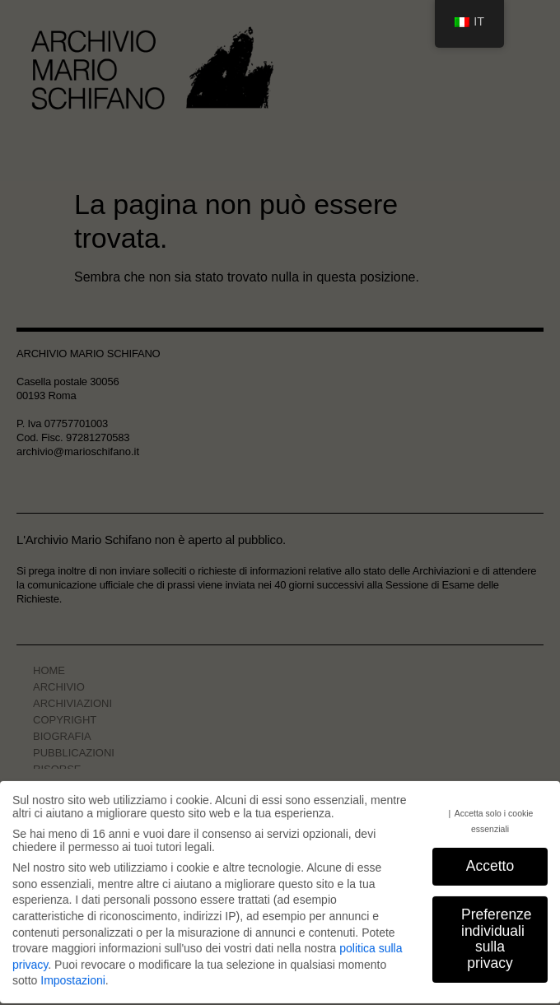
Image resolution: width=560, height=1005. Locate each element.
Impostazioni (72, 983)
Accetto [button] (490, 868)
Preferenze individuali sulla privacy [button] (496, 941)
